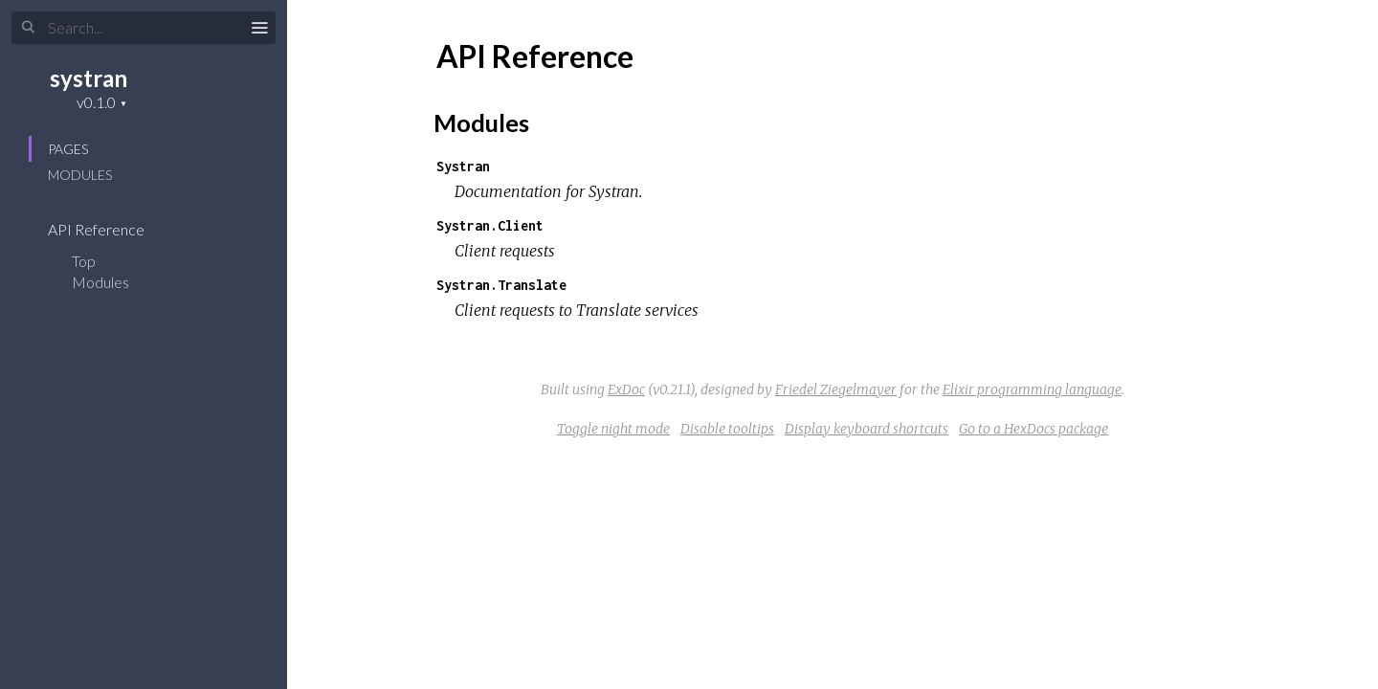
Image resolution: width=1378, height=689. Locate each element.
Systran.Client (490, 225)
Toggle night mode (613, 428)
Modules (80, 175)
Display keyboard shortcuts (866, 428)
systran (88, 78)
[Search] (143, 27)
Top (84, 261)
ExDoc (626, 389)
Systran (463, 166)
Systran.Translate (501, 285)
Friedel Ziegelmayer (836, 389)
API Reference (108, 229)
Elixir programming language (1032, 389)
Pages (68, 149)
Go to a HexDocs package (1033, 428)
